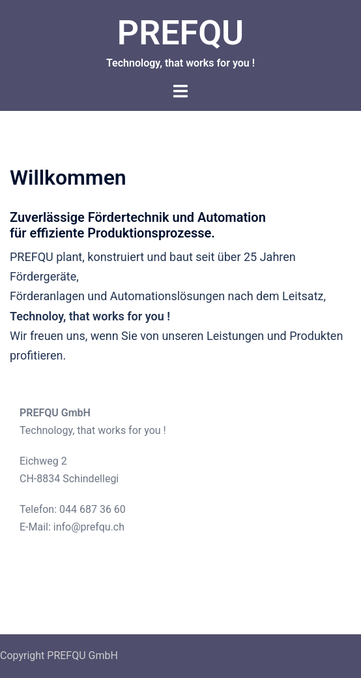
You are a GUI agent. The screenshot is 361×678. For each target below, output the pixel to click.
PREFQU (180, 33)
